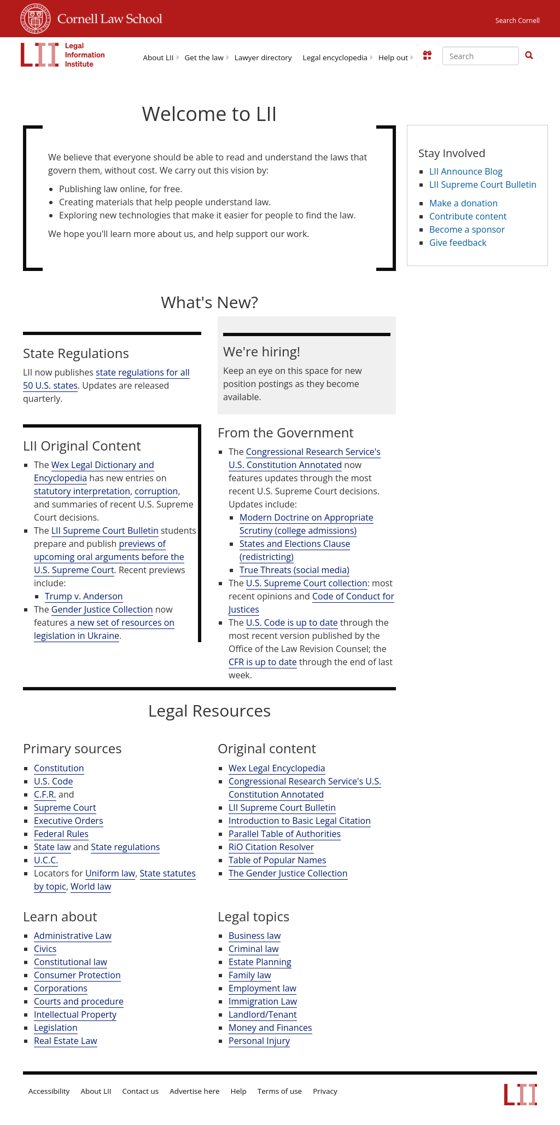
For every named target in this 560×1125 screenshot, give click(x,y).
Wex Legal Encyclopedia (277, 768)
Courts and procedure (79, 1001)
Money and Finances (270, 1028)
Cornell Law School (106, 17)
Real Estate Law (65, 1041)
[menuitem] (158, 57)
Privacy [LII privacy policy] (325, 1091)
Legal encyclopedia (335, 57)
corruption (156, 491)
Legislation (56, 1028)
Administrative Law (73, 936)
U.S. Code (53, 781)
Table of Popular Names (277, 860)
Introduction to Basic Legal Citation (300, 821)
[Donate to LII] (427, 55)
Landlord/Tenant (263, 1014)
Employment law (262, 988)
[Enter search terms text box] (480, 56)
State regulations (125, 847)
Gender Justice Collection (102, 609)
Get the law (204, 57)
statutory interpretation (82, 491)
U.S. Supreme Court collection (307, 583)
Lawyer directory (263, 57)
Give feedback (458, 242)
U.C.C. (46, 860)
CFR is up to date (263, 662)
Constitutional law (70, 962)
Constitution (59, 768)
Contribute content (468, 216)
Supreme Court (65, 807)
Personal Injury (259, 1041)
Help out (393, 57)
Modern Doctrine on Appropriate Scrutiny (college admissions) (307, 523)
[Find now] (528, 56)
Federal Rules (61, 834)
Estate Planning (260, 962)
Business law (255, 936)
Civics (45, 949)
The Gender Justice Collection (288, 873)
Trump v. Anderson (84, 596)
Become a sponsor (467, 229)
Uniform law (110, 873)
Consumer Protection (77, 975)
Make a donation (463, 203)
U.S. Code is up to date (292, 622)
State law (52, 847)
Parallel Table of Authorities (285, 834)
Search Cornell (517, 20)
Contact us (140, 1091)
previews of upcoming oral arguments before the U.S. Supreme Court (109, 557)
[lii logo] (63, 55)
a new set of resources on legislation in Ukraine (104, 629)
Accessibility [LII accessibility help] (48, 1091)
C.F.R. (45, 794)
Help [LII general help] (239, 1091)
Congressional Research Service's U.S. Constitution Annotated (305, 458)
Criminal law (254, 949)
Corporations (61, 988)
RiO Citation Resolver (271, 847)
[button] (529, 55)
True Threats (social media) (294, 570)
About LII (158, 57)
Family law (250, 975)
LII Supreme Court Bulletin (105, 530)
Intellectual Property (75, 1014)
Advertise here (194, 1091)
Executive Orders (68, 821)
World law (91, 886)
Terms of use (280, 1091)
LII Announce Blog (466, 171)
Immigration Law (263, 1001)
